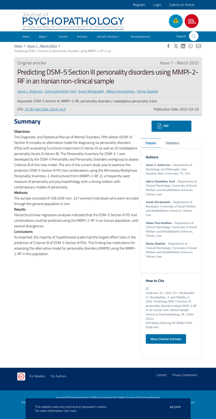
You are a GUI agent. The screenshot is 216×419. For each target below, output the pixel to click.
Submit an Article (182, 4)
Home (18, 46)
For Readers (37, 376)
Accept (175, 407)
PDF (162, 126)
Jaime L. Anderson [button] (29, 91)
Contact (161, 375)
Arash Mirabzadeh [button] (91, 91)
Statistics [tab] (172, 143)
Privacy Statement (185, 375)
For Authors (58, 376)
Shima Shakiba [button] (147, 91)
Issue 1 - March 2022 (42, 46)
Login (157, 4)
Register (139, 4)
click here (70, 410)
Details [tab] (151, 143)
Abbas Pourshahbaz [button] (120, 91)
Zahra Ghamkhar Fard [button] (60, 91)
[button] (194, 36)
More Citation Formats (166, 339)
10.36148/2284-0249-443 (44, 109)
